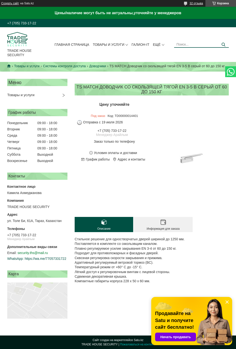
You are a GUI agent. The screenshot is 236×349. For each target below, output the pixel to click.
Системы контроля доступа (64, 66)
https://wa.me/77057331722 (45, 259)
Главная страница (72, 45)
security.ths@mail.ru (33, 253)
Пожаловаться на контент (137, 344)
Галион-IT (140, 45)
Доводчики (97, 66)
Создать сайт (10, 3)
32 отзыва (196, 3)
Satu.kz (138, 340)
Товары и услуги (108, 45)
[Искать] (223, 45)
